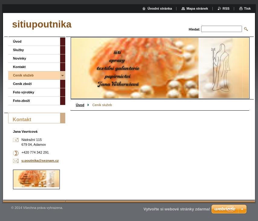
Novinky (19, 58)
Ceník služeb (23, 75)
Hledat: (194, 29)
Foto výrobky (23, 92)
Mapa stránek (197, 8)
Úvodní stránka (159, 8)
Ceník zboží (22, 84)
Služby (18, 50)
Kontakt (19, 67)
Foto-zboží (21, 100)
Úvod (80, 105)
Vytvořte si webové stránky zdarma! (177, 209)
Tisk (247, 8)
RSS (226, 8)
